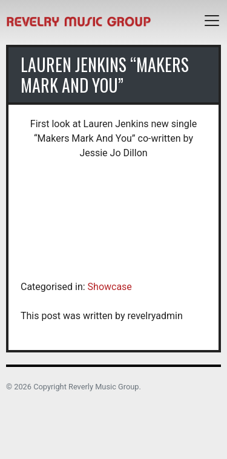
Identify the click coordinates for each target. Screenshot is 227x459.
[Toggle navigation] (212, 20)
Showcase (110, 286)
